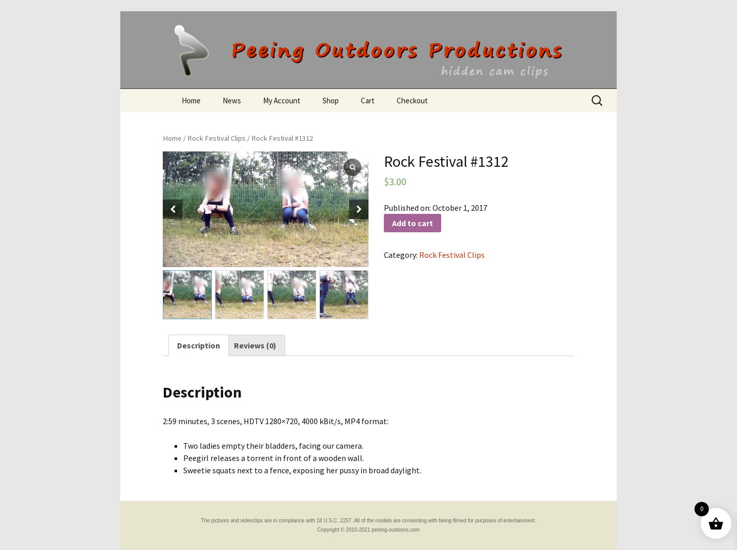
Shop (330, 100)
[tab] (198, 345)
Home (191, 100)
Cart (368, 100)
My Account (281, 100)
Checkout (412, 100)
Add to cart (412, 223)
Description (198, 345)
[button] (358, 209)
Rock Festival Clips (216, 138)
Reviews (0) (255, 345)
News (232, 100)
